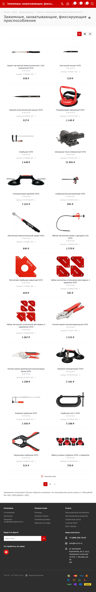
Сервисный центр (73, 519)
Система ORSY (71, 523)
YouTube (6, 552)
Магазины (8, 516)
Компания (8, 508)
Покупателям (41, 508)
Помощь (38, 512)
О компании (9, 512)
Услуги (68, 508)
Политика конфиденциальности (13, 520)
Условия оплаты (41, 516)
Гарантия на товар (42, 523)
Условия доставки (42, 519)
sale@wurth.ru (75, 543)
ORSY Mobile (70, 526)
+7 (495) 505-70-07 (77, 537)
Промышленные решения (76, 516)
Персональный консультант (77, 512)
